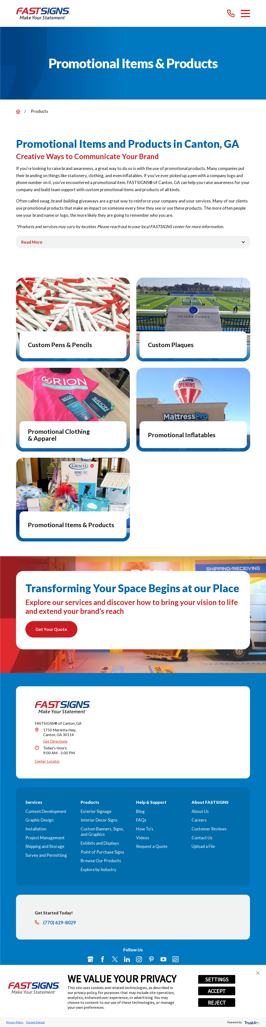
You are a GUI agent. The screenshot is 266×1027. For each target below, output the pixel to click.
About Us (200, 811)
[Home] (43, 13)
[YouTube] (163, 960)
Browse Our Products (101, 861)
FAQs (141, 820)
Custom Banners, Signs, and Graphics (102, 832)
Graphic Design (39, 820)
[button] (258, 973)
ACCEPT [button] (217, 991)
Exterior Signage (96, 811)
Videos (142, 838)
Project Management (45, 838)
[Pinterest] (151, 960)
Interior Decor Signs (99, 820)
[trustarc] (251, 1022)
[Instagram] (139, 960)
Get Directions (55, 742)
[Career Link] (175, 960)
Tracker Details (35, 1022)
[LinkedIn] (127, 960)
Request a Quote (151, 846)
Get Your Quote (52, 629)
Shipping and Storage (44, 846)
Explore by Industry (98, 870)
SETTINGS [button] (217, 979)
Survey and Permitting (46, 855)
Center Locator (47, 761)
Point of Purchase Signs (102, 852)
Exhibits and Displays (100, 843)
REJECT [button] (217, 1002)
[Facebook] (103, 960)
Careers (199, 820)
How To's (144, 829)
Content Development (46, 811)
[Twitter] (115, 960)
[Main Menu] (245, 13)
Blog (140, 811)
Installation (35, 829)
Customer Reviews (209, 829)
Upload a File (203, 846)
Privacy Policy (14, 1022)
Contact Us (202, 838)
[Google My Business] (90, 960)
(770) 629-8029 (59, 923)
